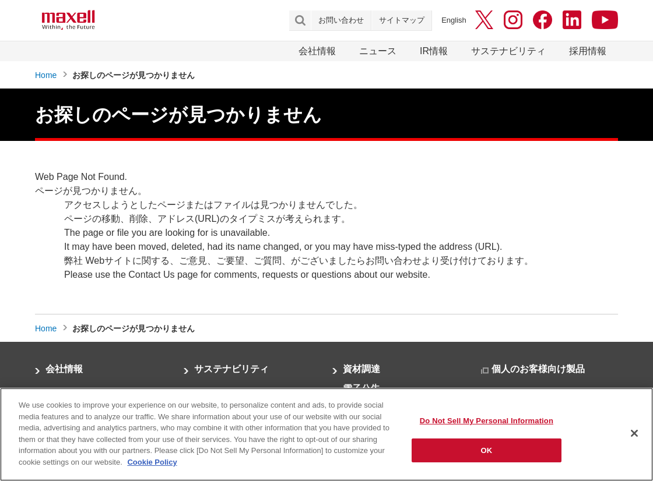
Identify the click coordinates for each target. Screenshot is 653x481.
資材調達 (361, 369)
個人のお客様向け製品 (538, 369)
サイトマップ (401, 20)
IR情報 (434, 51)
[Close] (634, 438)
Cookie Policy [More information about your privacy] (152, 467)
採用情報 (587, 51)
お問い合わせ (341, 20)
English (453, 20)
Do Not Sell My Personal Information (486, 426)
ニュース (377, 51)
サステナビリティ (508, 51)
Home (46, 75)
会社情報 (317, 51)
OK (487, 455)
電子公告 (361, 389)
